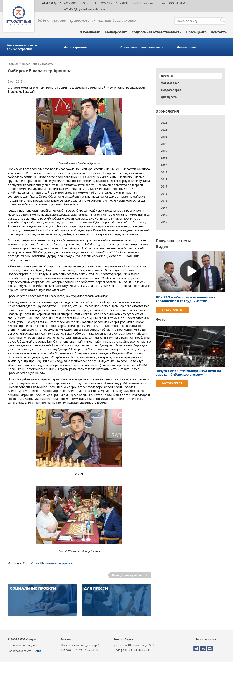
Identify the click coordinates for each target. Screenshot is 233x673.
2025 (164, 130)
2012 (164, 222)
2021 (164, 158)
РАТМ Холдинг (51, 3)
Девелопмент (187, 47)
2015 (164, 201)
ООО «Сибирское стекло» (148, 3)
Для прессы (169, 97)
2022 (164, 151)
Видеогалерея (171, 90)
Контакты (219, 32)
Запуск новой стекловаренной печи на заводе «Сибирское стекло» (188, 373)
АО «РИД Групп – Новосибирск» (84, 9)
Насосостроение (75, 47)
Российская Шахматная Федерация (48, 563)
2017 (164, 186)
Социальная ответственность (156, 32)
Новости (47, 64)
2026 (164, 123)
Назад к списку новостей (129, 575)
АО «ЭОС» (70, 3)
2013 (164, 215)
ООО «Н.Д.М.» (177, 3)
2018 (164, 179)
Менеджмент (116, 32)
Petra (37, 651)
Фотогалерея (170, 83)
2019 (164, 172)
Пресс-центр (196, 32)
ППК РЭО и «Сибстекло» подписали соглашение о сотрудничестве (185, 299)
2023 (164, 144)
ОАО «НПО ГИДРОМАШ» (96, 3)
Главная (13, 64)
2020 (164, 165)
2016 (164, 193)
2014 (164, 208)
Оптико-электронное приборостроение (22, 47)
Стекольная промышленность (141, 47)
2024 (164, 137)
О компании (90, 32)
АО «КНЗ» (122, 3)
